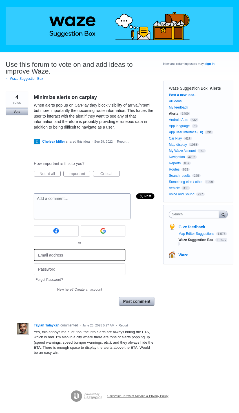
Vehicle (174, 188)
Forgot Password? (49, 280)
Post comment (136, 301)
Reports (175, 163)
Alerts (215, 88)
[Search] (223, 214)
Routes (174, 169)
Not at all (50, 173)
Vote (17, 111)
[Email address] (79, 255)
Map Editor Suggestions (196, 234)
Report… (123, 141)
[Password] (79, 269)
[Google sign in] (103, 231)
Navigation (177, 157)
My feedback (178, 107)
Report (123, 325)
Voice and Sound (181, 194)
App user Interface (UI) (186, 132)
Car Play (175, 138)
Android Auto (178, 120)
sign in (209, 63)
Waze (183, 255)
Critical (110, 173)
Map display (178, 145)
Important (79, 173)
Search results (180, 176)
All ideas (175, 101)
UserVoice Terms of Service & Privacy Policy (138, 395)
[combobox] (195, 214)
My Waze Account (182, 151)
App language (179, 126)
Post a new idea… (183, 95)
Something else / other (186, 182)
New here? (79, 289)
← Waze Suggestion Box (24, 79)
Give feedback (191, 227)
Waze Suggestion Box (188, 88)
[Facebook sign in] (56, 231)
